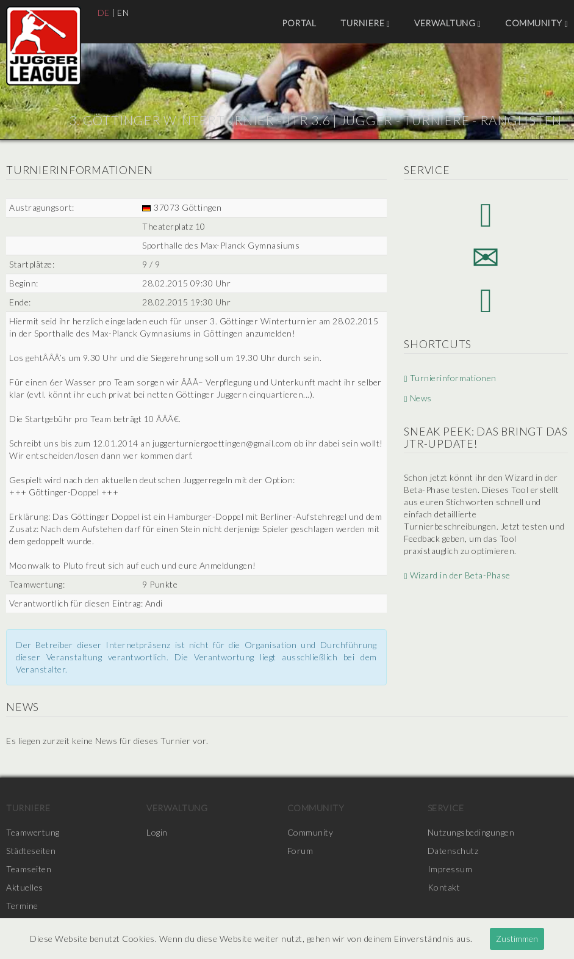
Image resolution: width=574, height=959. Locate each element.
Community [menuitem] (536, 23)
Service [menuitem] (446, 808)
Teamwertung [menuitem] (33, 832)
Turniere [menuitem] (365, 23)
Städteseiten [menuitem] (31, 850)
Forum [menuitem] (300, 850)
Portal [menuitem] (299, 23)
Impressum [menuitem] (450, 869)
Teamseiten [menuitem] (28, 869)
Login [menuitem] (157, 832)
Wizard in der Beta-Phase (457, 575)
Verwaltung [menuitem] (447, 23)
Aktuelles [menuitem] (24, 887)
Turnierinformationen (450, 378)
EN (123, 12)
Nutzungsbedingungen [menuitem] (471, 832)
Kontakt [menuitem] (444, 887)
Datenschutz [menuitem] (453, 850)
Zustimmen (517, 938)
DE (104, 12)
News (417, 398)
